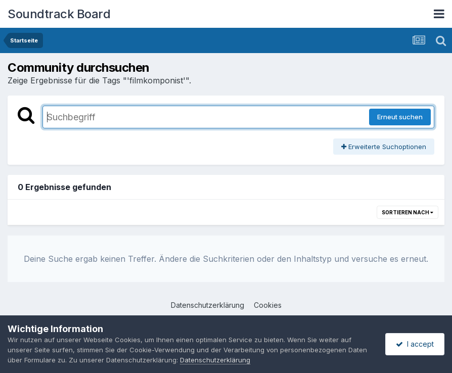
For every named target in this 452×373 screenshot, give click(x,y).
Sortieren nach (407, 212)
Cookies (268, 305)
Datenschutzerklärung (207, 305)
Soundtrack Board (59, 14)
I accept (415, 344)
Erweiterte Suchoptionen (383, 147)
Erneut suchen (400, 117)
